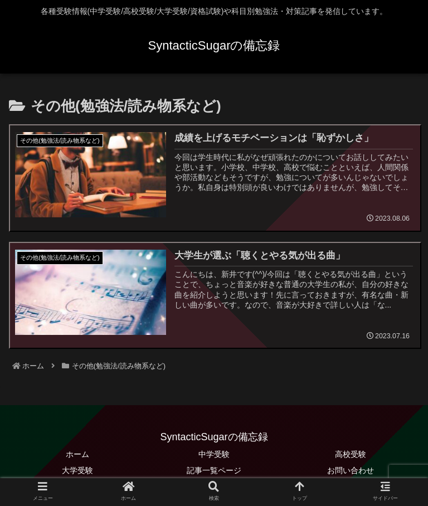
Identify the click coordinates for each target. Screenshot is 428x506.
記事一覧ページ (214, 469)
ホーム (77, 453)
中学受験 (214, 453)
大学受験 (77, 469)
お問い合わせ (350, 469)
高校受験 (350, 453)
